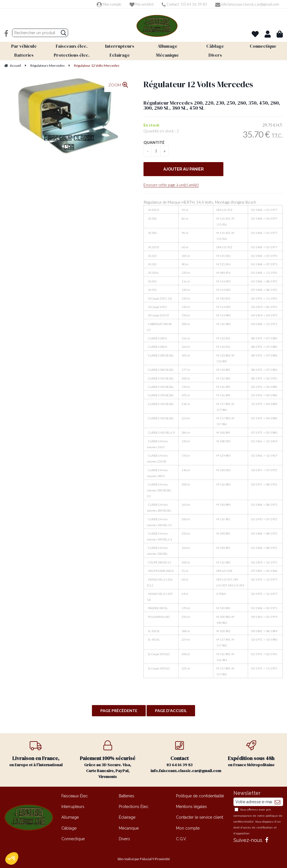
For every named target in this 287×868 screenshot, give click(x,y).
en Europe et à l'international (36, 752)
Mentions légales (191, 804)
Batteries (126, 794)
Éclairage (127, 815)
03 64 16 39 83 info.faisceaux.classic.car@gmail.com (183, 755)
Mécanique (129, 826)
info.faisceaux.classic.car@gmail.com (247, 4)
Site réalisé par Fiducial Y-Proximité (143, 857)
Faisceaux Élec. (75, 794)
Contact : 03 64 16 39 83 (184, 4)
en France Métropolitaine (251, 752)
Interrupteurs (72, 804)
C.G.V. (181, 837)
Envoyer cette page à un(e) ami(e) (171, 182)
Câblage (69, 826)
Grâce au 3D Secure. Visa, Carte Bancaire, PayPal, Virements (107, 757)
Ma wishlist (141, 4)
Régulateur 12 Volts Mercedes (198, 82)
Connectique (73, 837)
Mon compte (109, 4)
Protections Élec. (134, 804)
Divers (124, 837)
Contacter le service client (199, 815)
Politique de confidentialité (200, 794)
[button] (11, 858)
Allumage (70, 815)
